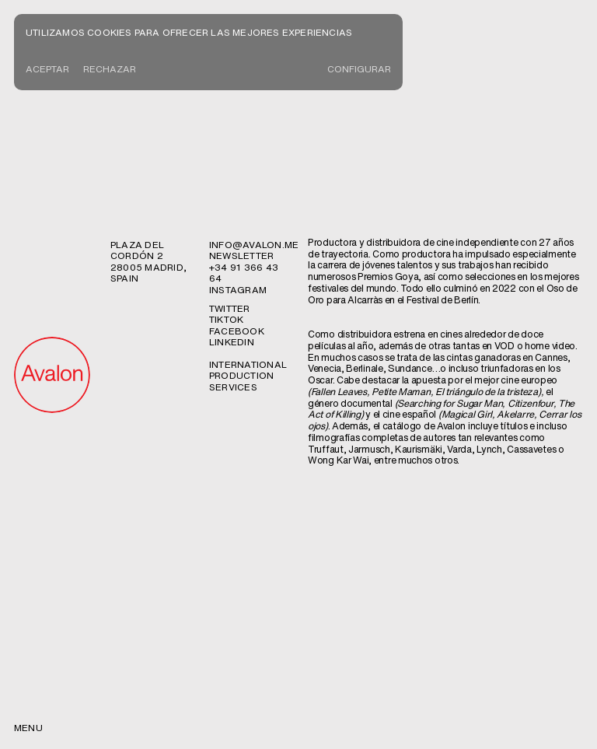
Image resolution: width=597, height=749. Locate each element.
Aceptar (47, 68)
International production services (248, 376)
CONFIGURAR (359, 68)
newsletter (241, 255)
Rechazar (109, 68)
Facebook (236, 331)
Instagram (238, 289)
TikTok (226, 319)
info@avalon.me (253, 244)
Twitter (229, 308)
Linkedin (231, 341)
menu (28, 727)
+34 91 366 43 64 (243, 273)
